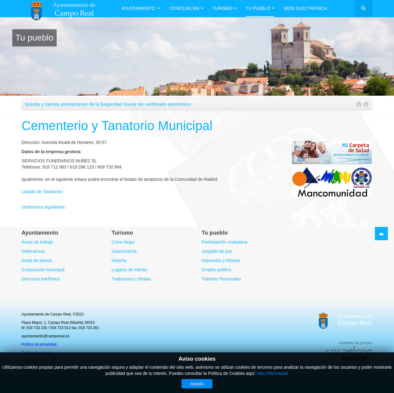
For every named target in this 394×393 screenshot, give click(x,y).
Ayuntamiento (141, 8)
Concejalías (186, 8)
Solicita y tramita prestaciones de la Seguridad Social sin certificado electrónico (108, 104)
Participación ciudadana (224, 242)
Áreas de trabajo (37, 242)
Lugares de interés (129, 269)
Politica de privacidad (39, 344)
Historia (119, 260)
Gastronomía (124, 251)
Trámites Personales (221, 278)
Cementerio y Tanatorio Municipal (117, 125)
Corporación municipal (43, 269)
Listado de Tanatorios (42, 191)
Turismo (225, 8)
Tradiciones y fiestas (131, 278)
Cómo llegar (123, 242)
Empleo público (216, 269)
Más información (272, 373)
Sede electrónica (305, 8)
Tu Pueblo (260, 8)
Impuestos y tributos (221, 260)
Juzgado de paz (217, 251)
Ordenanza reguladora (43, 206)
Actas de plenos (37, 260)
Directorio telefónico (41, 278)
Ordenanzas (33, 251)
